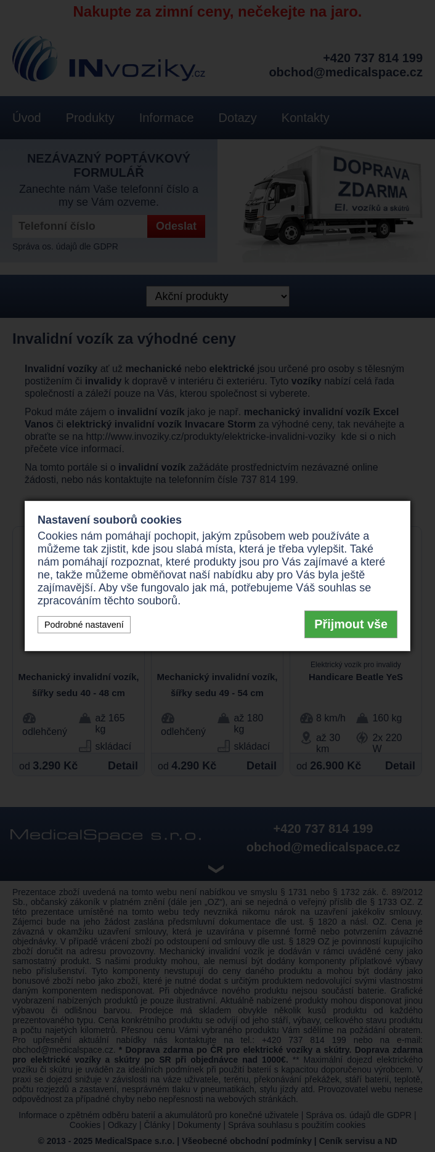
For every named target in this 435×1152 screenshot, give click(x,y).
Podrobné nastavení (84, 625)
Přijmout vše (351, 624)
